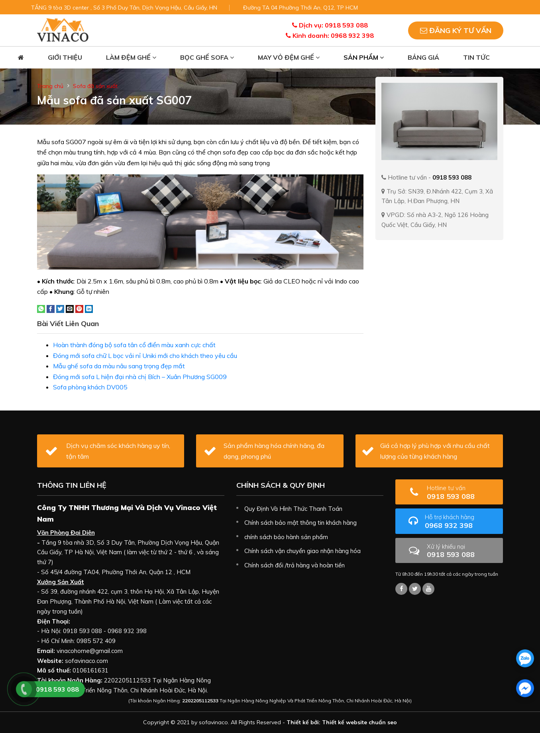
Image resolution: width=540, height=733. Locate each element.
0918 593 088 (462, 492)
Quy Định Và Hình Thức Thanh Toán (293, 508)
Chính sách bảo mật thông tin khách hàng (300, 522)
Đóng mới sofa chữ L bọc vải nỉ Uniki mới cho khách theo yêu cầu (145, 356)
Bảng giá (423, 57)
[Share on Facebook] (51, 308)
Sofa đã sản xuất (95, 86)
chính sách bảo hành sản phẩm (286, 537)
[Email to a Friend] (70, 308)
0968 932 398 (461, 521)
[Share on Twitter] (60, 308)
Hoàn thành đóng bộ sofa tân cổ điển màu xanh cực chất (134, 345)
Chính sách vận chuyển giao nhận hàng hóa (302, 551)
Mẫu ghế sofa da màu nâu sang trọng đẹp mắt (119, 366)
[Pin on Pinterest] (79, 308)
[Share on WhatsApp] (41, 308)
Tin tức (476, 57)
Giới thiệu (65, 57)
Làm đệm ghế (131, 57)
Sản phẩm (364, 57)
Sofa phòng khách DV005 (90, 387)
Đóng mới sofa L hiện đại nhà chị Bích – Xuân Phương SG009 (140, 377)
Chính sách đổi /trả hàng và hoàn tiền (294, 565)
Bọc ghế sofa (207, 57)
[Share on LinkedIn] (89, 308)
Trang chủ (50, 86)
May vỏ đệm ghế (289, 57)
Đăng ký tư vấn (455, 30)
